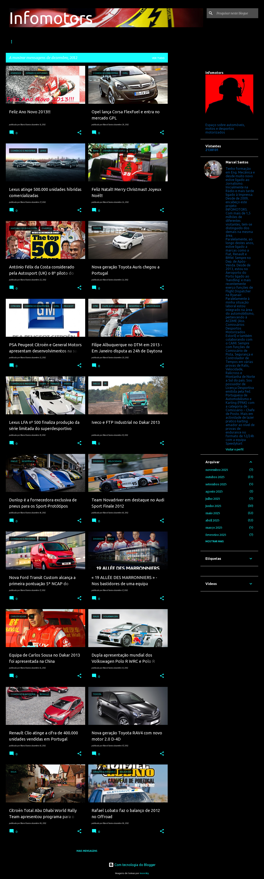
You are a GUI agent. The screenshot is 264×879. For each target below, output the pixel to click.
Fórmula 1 (16, 42)
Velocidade (57, 42)
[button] (79, 132)
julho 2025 (212, 499)
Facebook (155, 42)
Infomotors (51, 17)
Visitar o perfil (235, 449)
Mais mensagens (87, 850)
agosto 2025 (214, 491)
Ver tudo (158, 58)
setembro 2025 (216, 484)
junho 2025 (213, 506)
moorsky (144, 873)
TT (102, 42)
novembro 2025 (216, 470)
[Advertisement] (184, 128)
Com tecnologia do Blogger (132, 865)
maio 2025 (212, 513)
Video (136, 42)
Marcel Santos (237, 162)
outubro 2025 (215, 477)
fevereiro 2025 (215, 535)
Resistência (83, 42)
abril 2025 (212, 520)
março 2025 (213, 527)
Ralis (36, 42)
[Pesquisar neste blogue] (236, 13)
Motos (118, 42)
